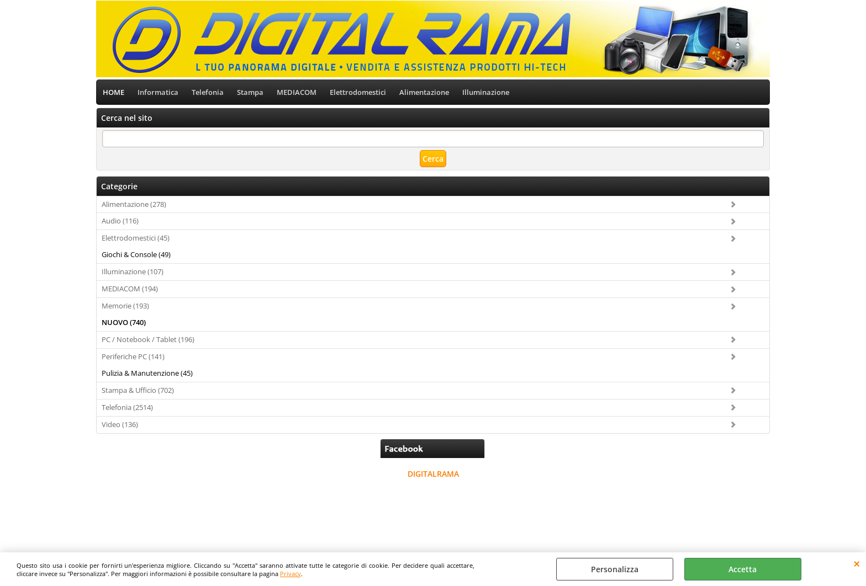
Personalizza (614, 569)
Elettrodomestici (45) (136, 238)
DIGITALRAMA (433, 473)
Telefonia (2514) (127, 407)
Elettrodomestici (358, 92)
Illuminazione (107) (132, 271)
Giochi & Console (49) (136, 254)
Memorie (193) (125, 306)
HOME (113, 92)
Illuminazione (485, 92)
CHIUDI (856, 563)
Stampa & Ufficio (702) (138, 390)
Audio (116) (120, 221)
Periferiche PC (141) (133, 356)
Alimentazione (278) (134, 204)
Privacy (290, 573)
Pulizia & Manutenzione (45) (147, 373)
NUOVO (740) (124, 322)
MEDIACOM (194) (130, 289)
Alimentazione (424, 92)
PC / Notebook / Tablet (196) (148, 339)
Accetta (742, 569)
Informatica (158, 92)
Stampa (250, 92)
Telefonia (208, 92)
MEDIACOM (296, 92)
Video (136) (120, 424)
